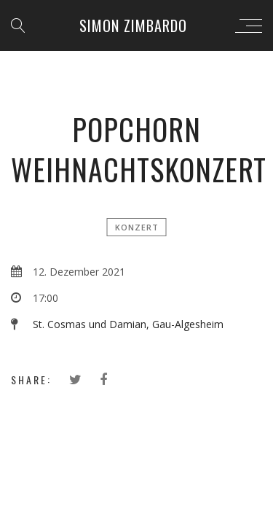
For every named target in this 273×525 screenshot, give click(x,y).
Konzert (137, 227)
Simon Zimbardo (133, 25)
